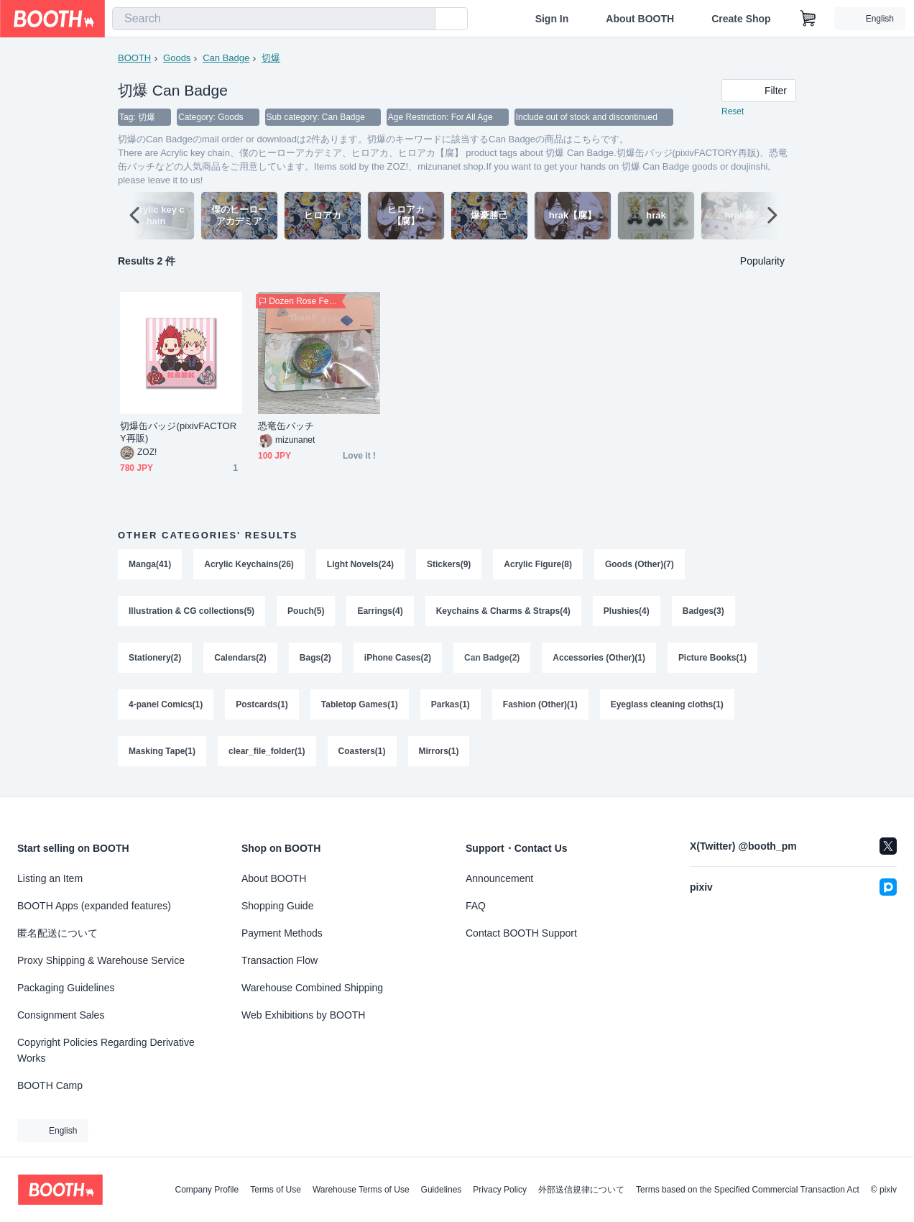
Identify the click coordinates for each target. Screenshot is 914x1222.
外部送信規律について (581, 1189)
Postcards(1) (262, 707)
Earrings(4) (380, 612)
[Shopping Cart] (808, 18)
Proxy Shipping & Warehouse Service (101, 960)
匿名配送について (57, 933)
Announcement (499, 878)
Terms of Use (275, 1189)
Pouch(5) (305, 612)
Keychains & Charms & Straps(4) (503, 612)
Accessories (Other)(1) (599, 660)
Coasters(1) (362, 755)
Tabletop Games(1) (359, 707)
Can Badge (226, 57)
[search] (421, 19)
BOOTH (134, 57)
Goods (176, 57)
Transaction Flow (279, 960)
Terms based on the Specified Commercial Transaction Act (747, 1189)
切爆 (271, 57)
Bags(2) (315, 660)
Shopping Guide (277, 905)
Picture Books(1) (713, 660)
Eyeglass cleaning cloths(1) (667, 707)
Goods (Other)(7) (640, 565)
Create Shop (740, 19)
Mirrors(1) (439, 755)
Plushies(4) (627, 612)
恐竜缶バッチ (286, 426)
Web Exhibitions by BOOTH (303, 1015)
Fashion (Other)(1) (540, 707)
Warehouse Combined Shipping (312, 987)
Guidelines (441, 1189)
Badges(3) (704, 612)
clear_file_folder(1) (266, 755)
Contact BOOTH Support (521, 933)
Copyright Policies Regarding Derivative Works (106, 1050)
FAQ (476, 905)
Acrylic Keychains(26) (249, 565)
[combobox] (273, 18)
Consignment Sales (60, 1015)
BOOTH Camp (50, 1085)
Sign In (552, 19)
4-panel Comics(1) (166, 707)
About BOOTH (640, 19)
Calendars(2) (240, 660)
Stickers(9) (449, 565)
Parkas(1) (450, 707)
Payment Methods (282, 933)
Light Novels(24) (360, 565)
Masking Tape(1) (162, 755)
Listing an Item (50, 878)
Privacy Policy (500, 1189)
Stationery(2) (155, 660)
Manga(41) (150, 565)
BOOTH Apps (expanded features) (94, 905)
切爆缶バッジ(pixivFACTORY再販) (178, 432)
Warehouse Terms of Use (361, 1189)
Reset (732, 112)
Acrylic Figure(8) (538, 565)
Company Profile (207, 1189)
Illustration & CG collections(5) (191, 612)
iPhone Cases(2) (397, 660)
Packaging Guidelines (65, 987)
